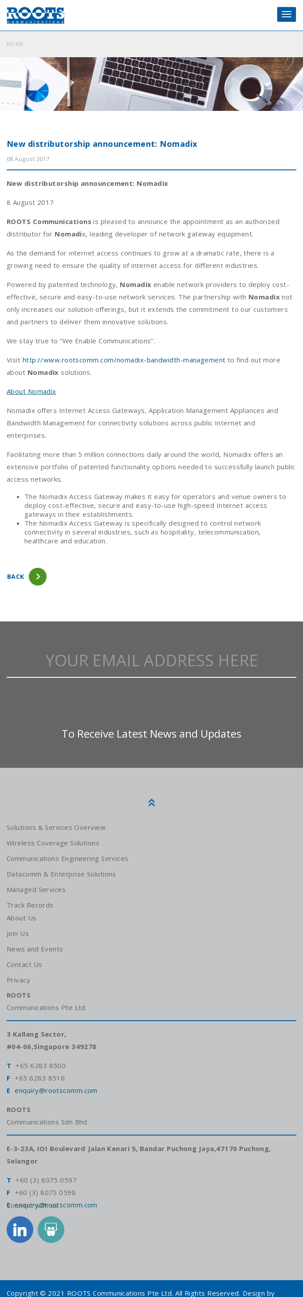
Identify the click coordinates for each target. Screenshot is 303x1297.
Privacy (18, 979)
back (15, 576)
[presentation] (151, 701)
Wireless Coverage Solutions (53, 842)
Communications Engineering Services (67, 858)
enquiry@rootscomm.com (56, 1090)
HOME (15, 44)
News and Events (35, 948)
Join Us (18, 933)
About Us (22, 917)
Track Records (30, 904)
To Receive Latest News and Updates (151, 733)
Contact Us (25, 964)
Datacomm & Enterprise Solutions (61, 873)
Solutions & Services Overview (55, 827)
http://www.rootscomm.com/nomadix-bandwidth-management (124, 359)
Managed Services (36, 889)
